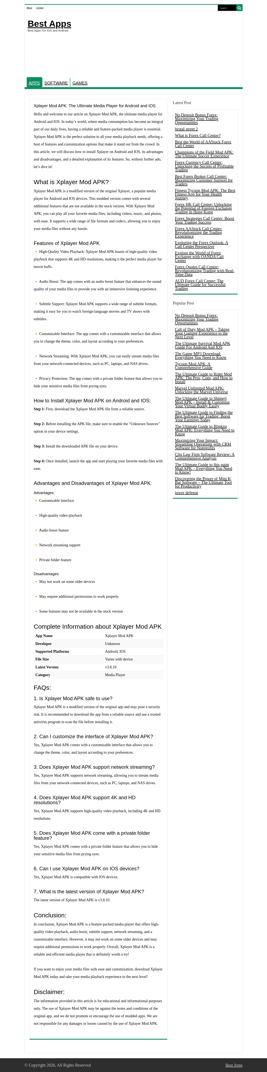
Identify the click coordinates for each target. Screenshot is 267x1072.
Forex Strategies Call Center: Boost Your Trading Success (204, 220)
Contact (39, 8)
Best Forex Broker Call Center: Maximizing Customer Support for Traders (204, 180)
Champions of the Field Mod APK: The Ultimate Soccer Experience (204, 154)
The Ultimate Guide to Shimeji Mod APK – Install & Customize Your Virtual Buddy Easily (202, 402)
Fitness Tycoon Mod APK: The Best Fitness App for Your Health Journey (205, 194)
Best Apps (49, 24)
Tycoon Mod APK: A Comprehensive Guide (193, 366)
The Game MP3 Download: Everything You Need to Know (201, 355)
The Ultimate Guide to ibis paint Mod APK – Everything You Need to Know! (203, 468)
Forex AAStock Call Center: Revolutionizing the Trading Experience (198, 232)
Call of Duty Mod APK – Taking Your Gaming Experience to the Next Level (202, 333)
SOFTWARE (56, 83)
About (29, 8)
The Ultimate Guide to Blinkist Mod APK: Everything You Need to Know (205, 430)
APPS (34, 83)
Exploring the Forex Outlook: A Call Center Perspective (201, 244)
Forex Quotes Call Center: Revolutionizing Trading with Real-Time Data (204, 271)
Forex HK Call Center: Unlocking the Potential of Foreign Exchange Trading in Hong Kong (203, 208)
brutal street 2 (186, 129)
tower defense (186, 492)
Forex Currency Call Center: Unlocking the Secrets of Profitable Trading (204, 166)
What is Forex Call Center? (198, 135)
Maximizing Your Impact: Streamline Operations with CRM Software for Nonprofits (203, 444)
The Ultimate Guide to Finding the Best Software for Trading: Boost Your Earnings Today (204, 416)
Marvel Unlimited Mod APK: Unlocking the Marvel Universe (201, 390)
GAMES (79, 83)
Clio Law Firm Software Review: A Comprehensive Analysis (205, 456)
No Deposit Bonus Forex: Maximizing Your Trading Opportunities (196, 119)
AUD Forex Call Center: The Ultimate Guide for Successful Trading (200, 285)
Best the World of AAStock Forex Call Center (203, 144)
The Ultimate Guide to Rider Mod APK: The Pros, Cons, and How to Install (204, 378)
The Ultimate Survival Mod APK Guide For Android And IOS (202, 345)
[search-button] (239, 8)
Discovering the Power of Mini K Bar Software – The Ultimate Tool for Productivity (203, 482)
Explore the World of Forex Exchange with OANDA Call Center (199, 257)
